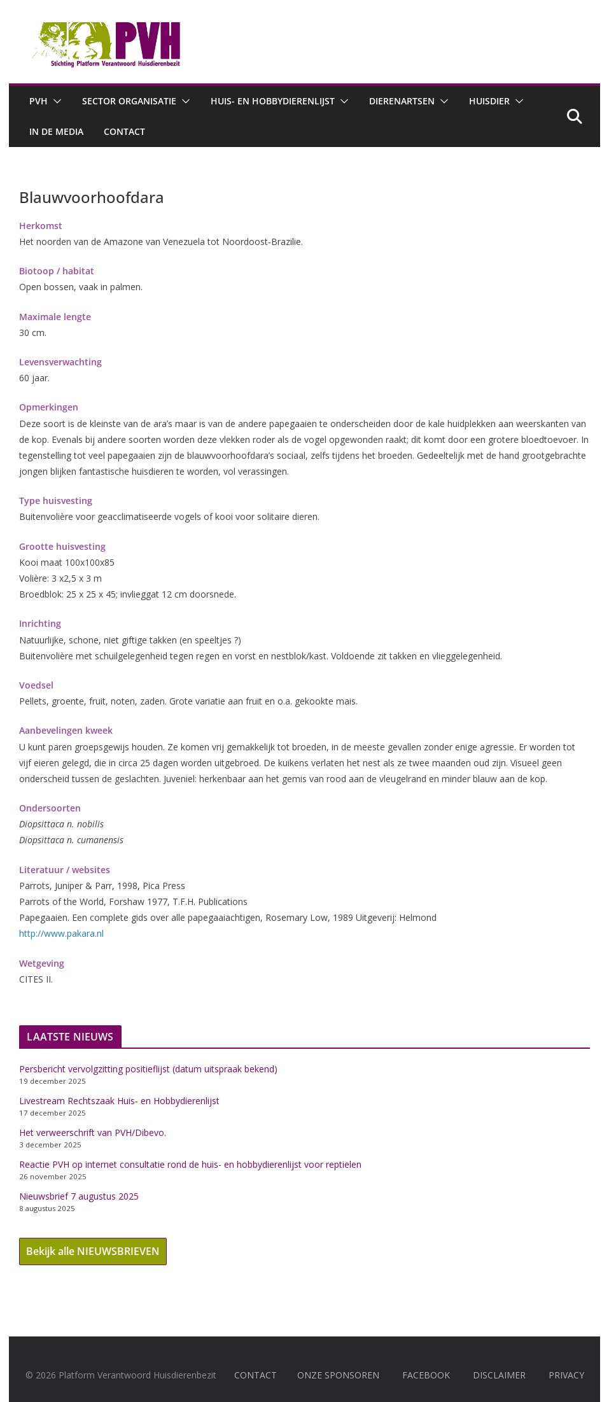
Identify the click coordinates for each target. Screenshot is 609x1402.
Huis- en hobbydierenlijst (273, 101)
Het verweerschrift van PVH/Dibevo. (92, 1132)
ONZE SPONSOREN (338, 1375)
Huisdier (489, 101)
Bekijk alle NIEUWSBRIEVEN (93, 1251)
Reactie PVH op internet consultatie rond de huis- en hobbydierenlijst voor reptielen (190, 1164)
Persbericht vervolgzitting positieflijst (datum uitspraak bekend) (148, 1069)
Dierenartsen (402, 101)
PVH (38, 101)
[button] (55, 101)
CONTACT (255, 1375)
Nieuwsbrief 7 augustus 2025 (79, 1196)
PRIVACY (566, 1375)
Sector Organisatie (129, 101)
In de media (56, 131)
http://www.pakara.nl (61, 933)
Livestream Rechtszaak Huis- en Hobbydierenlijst (119, 1101)
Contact (124, 131)
